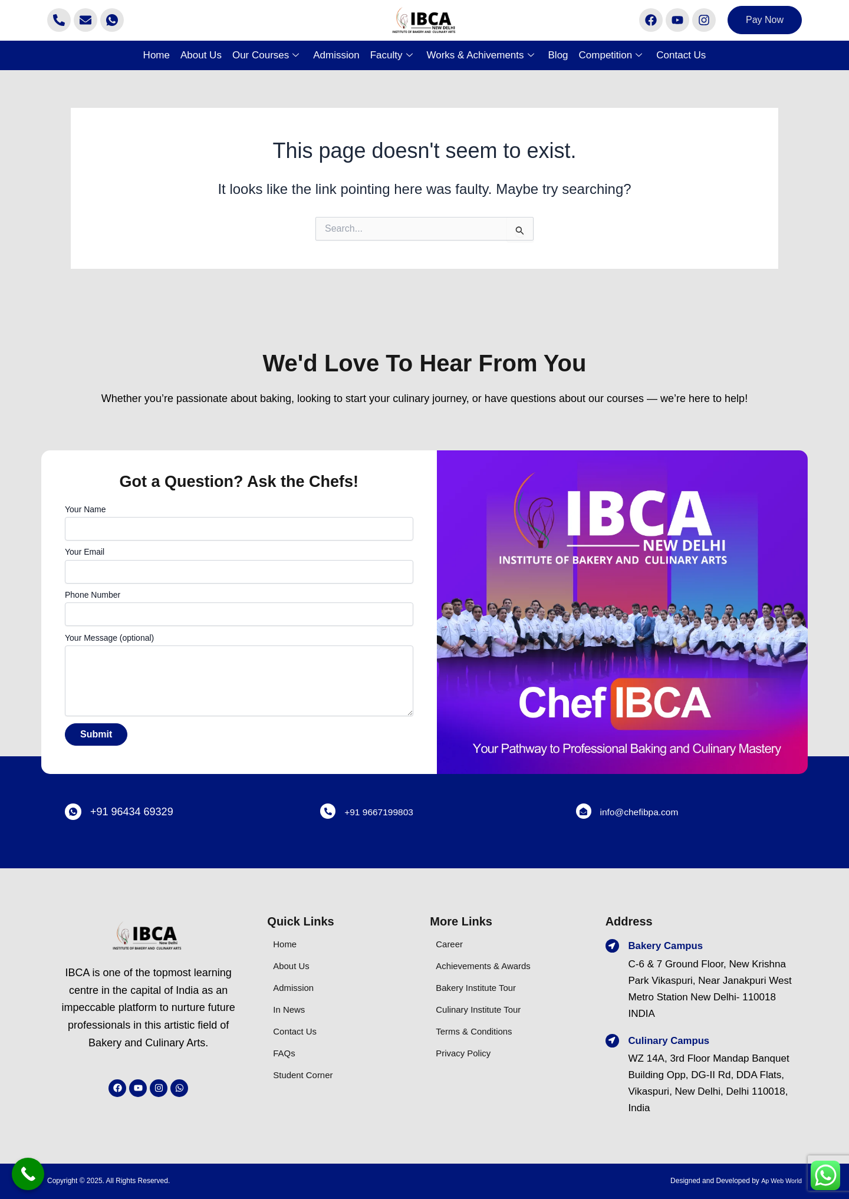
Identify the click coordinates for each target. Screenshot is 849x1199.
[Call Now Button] (28, 1174)
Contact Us (681, 55)
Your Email (239, 565)
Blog (558, 55)
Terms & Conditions (479, 1031)
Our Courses (265, 55)
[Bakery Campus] (613, 946)
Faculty (391, 55)
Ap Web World (779, 1181)
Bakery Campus (670, 945)
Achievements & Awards (490, 965)
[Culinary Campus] (613, 1041)
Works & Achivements (480, 55)
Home (156, 55)
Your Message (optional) (239, 676)
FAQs (285, 1053)
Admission (336, 55)
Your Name (239, 523)
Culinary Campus (674, 1040)
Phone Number (239, 608)
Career (451, 944)
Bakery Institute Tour (481, 987)
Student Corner (307, 1075)
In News (291, 1009)
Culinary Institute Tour (484, 1009)
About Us (201, 55)
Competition (611, 55)
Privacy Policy (467, 1053)
